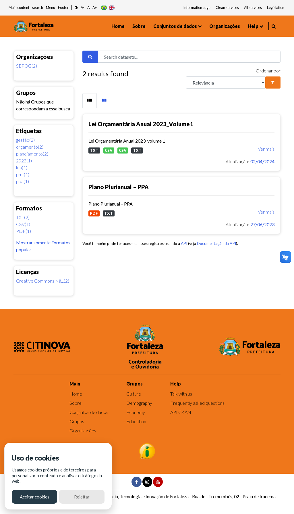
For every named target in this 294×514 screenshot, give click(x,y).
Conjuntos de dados (175, 26)
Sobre (139, 26)
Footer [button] (63, 7)
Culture (133, 393)
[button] (76, 8)
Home (118, 26)
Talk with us (181, 393)
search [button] (37, 7)
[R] (226, 82)
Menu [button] (50, 7)
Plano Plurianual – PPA (118, 186)
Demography (139, 403)
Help (253, 26)
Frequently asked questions (197, 403)
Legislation (275, 7)
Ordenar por (268, 70)
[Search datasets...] (189, 57)
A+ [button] (94, 7)
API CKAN (180, 412)
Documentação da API (216, 243)
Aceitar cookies (34, 496)
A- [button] (82, 7)
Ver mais (266, 148)
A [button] (88, 7)
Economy (135, 412)
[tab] (89, 100)
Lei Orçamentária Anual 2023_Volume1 (140, 123)
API (184, 243)
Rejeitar (82, 496)
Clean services (227, 7)
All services (253, 7)
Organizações (224, 26)
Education (136, 421)
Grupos (76, 421)
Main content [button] (19, 7)
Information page (196, 7)
